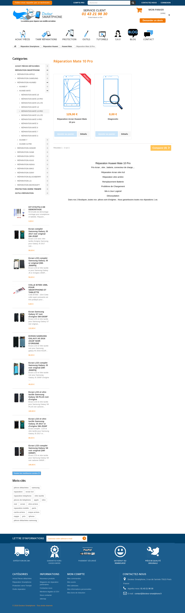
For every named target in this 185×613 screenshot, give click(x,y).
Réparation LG (24, 181)
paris (34, 508)
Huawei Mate (25, 91)
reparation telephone (22, 496)
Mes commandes (74, 578)
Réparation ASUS (25, 160)
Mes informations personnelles (79, 589)
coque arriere (33, 512)
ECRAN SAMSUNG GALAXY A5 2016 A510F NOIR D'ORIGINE (37, 339)
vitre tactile (39, 496)
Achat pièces (22, 35)
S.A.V (117, 35)
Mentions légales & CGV (49, 592)
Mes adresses (72, 586)
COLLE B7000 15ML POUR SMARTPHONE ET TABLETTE (38, 288)
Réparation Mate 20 (30, 95)
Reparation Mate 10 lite (32, 115)
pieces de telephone (22, 500)
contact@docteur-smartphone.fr (148, 594)
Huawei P (23, 87)
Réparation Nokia (26, 164)
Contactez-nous (149, 3)
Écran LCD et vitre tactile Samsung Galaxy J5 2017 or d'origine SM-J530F (37, 422)
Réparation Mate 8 (29, 128)
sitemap (43, 599)
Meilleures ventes (24, 201)
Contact (148, 35)
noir (15, 504)
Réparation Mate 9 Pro (31, 119)
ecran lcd (30, 492)
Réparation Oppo (25, 156)
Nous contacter (46, 595)
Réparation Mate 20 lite (32, 103)
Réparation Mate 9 (29, 123)
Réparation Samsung (27, 78)
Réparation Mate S (29, 136)
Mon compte (76, 574)
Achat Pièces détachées (27, 66)
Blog (133, 35)
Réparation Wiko (25, 169)
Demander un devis (153, 20)
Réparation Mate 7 (29, 132)
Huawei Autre (25, 144)
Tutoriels (102, 35)
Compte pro (78, 3)
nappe (16, 516)
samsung (36, 488)
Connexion (166, 3)
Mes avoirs (71, 582)
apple (36, 500)
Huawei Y (23, 140)
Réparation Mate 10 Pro (32, 111)
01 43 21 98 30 (94, 14)
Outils (86, 35)
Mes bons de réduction (76, 593)
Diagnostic (113, 119)
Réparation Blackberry (29, 177)
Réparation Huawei (26, 82)
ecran (22, 504)
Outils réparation (24, 193)
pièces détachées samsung (25, 520)
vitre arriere (33, 504)
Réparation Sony (25, 173)
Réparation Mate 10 (30, 107)
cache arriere (19, 512)
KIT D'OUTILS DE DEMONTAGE (36, 208)
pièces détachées (21, 488)
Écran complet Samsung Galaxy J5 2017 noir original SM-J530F (38, 232)
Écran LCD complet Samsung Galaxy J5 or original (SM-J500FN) (38, 262)
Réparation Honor (26, 148)
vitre (43, 500)
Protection (69, 35)
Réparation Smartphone (27, 70)
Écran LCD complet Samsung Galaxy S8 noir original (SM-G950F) (38, 449)
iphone (31, 516)
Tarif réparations (46, 35)
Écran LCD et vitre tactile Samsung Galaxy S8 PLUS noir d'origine (38, 396)
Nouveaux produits (47, 578)
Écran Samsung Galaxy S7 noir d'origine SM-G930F (38, 314)
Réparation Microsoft (28, 185)
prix (23, 516)
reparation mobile (21, 508)
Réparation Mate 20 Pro (32, 99)
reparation (18, 492)
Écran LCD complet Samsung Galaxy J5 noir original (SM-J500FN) (38, 366)
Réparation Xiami (25, 152)
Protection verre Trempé (28, 189)
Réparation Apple (26, 74)
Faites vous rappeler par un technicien (32, 2)
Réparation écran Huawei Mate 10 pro (72, 120)
